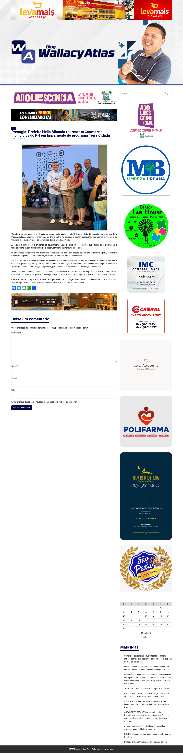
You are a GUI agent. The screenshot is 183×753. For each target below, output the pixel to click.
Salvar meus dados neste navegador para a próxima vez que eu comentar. (45, 402)
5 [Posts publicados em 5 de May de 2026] (138, 612)
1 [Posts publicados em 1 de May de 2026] (160, 608)
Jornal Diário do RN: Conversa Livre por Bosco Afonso (147, 688)
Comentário (17, 333)
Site (13, 390)
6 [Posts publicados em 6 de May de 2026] (145, 612)
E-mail (14, 378)
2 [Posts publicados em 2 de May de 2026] (168, 608)
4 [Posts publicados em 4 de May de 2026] (131, 612)
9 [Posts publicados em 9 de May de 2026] (168, 612)
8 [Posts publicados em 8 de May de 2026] (160, 612)
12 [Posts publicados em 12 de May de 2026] (138, 616)
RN (13, 128)
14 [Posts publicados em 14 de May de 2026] (153, 616)
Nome (14, 366)
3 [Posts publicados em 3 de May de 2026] (123, 612)
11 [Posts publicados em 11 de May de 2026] (131, 616)
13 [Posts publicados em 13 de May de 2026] (146, 616)
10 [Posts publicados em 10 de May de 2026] (124, 616)
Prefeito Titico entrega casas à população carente (145, 742)
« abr (145, 637)
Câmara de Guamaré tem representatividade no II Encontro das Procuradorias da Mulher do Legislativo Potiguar (147, 704)
